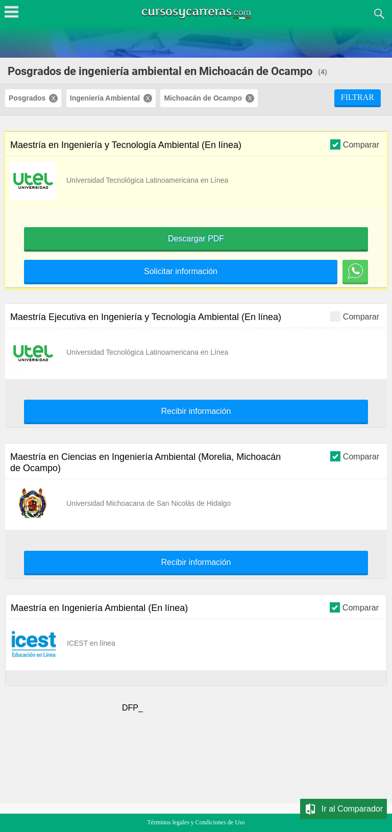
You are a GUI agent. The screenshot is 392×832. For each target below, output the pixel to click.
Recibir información (196, 411)
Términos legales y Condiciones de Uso (196, 822)
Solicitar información (180, 271)
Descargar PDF (196, 239)
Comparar (354, 144)
